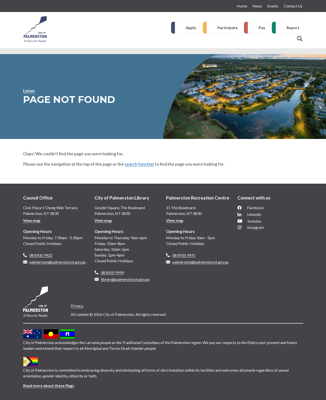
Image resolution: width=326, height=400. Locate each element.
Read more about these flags (48, 385)
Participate (227, 27)
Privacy (77, 305)
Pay (262, 27)
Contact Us (293, 6)
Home (242, 6)
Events (272, 6)
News (257, 6)
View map (32, 220)
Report (293, 27)
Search (299, 38)
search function (139, 164)
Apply (191, 27)
